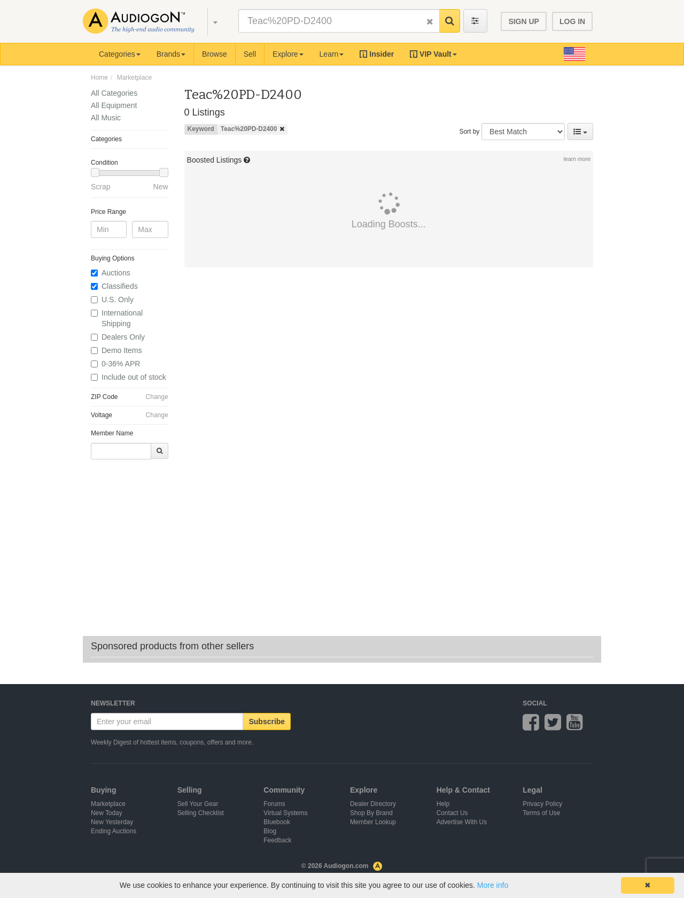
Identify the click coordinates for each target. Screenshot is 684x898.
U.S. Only (118, 299)
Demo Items (122, 350)
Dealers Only (123, 337)
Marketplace (134, 77)
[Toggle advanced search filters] (475, 21)
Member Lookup (373, 822)
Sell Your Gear (198, 804)
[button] (210, 21)
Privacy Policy (542, 804)
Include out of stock (134, 377)
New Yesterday (112, 822)
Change (157, 397)
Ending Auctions (113, 831)
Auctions (116, 272)
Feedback (277, 840)
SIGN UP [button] (523, 21)
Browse (214, 54)
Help (443, 804)
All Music (106, 117)
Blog (269, 831)
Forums (274, 804)
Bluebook (276, 822)
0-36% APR (121, 363)
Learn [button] (332, 54)
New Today (106, 813)
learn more (577, 159)
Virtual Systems (285, 813)
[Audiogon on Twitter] (553, 727)
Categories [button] (120, 54)
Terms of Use (541, 813)
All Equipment (114, 105)
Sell (250, 54)
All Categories (114, 93)
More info (492, 885)
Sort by (470, 131)
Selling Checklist (200, 813)
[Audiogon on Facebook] (531, 727)
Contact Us (452, 813)
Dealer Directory (373, 804)
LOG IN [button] (572, 21)
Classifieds (120, 286)
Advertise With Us (462, 822)
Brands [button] (171, 54)
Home (99, 77)
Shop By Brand (371, 813)
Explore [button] (288, 54)
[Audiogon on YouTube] (574, 727)
